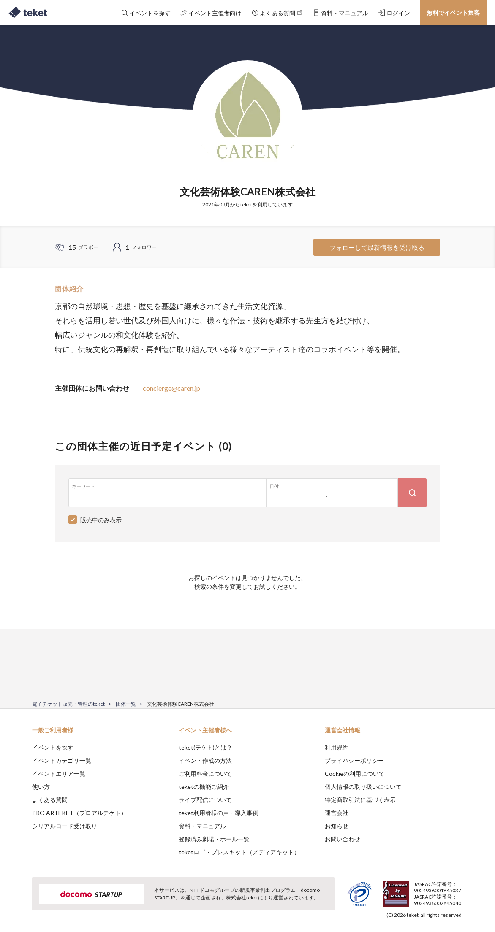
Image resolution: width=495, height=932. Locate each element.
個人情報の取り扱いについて (363, 786)
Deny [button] (415, 890)
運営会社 (336, 812)
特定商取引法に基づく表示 (360, 799)
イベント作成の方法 (205, 760)
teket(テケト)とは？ (205, 747)
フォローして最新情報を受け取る (376, 247)
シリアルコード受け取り (64, 825)
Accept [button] (458, 889)
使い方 (41, 786)
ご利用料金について (205, 773)
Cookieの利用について (355, 773)
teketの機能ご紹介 (204, 786)
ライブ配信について (205, 799)
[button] (19, 900)
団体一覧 (126, 704)
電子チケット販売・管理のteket (68, 704)
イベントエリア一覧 (58, 773)
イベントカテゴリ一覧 (61, 760)
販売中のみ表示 (101, 519)
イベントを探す (52, 747)
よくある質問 (50, 799)
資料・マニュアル (202, 825)
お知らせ (336, 825)
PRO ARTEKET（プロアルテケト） (79, 812)
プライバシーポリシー (354, 760)
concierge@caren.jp (171, 388)
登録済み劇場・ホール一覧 (214, 839)
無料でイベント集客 (453, 12)
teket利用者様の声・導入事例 (218, 812)
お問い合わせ (342, 839)
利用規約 (336, 747)
